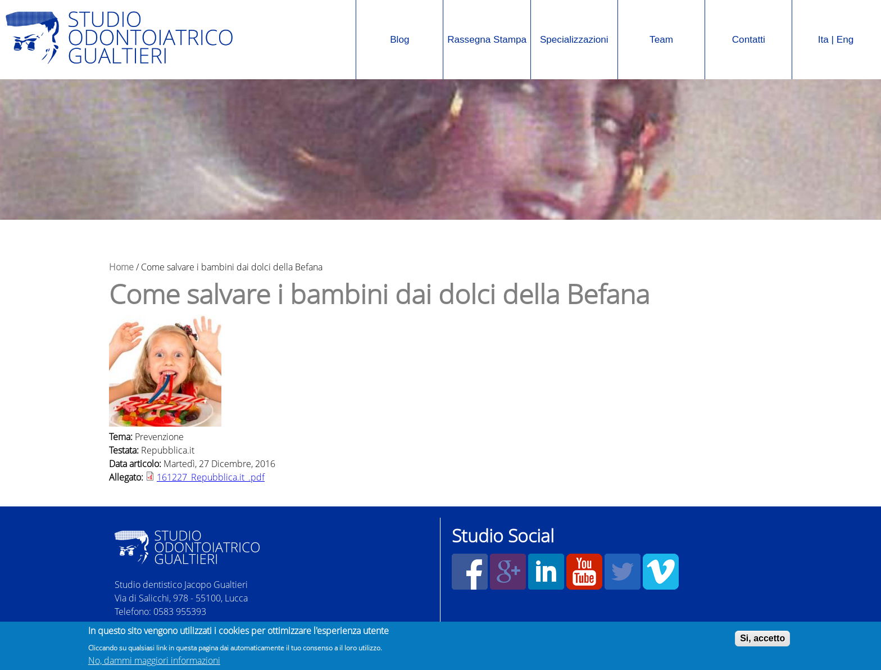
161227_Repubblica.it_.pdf (211, 477)
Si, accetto (762, 639)
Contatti (748, 39)
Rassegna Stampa (484, 26)
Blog (399, 39)
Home (121, 267)
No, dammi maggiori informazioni (154, 661)
